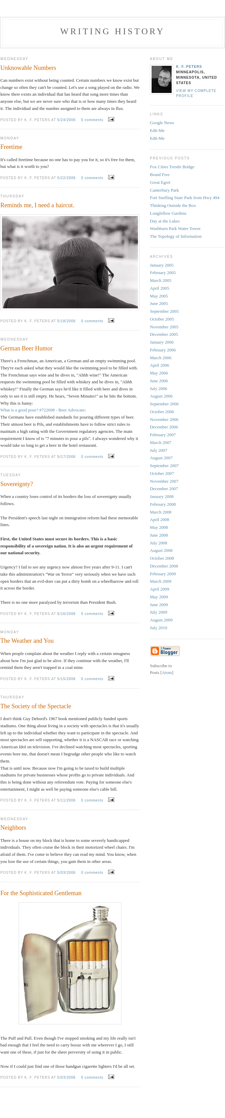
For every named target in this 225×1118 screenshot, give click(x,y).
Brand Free (160, 174)
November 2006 (164, 419)
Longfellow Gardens (168, 213)
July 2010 (158, 627)
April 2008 (159, 519)
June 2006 (159, 380)
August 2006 (161, 396)
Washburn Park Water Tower (175, 228)
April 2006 (159, 365)
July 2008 (158, 542)
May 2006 (159, 372)
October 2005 (162, 319)
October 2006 (162, 411)
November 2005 (164, 326)
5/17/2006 (67, 457)
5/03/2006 (67, 872)
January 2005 (162, 265)
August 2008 (161, 550)
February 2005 (163, 272)
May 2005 (159, 295)
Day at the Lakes (165, 221)
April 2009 (159, 589)
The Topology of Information (176, 236)
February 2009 (163, 573)
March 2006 (160, 357)
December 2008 (164, 565)
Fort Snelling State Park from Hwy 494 (184, 197)
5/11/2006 (67, 800)
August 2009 (161, 619)
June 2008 (159, 535)
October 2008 (162, 558)
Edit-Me (157, 130)
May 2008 (159, 527)
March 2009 (160, 581)
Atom (167, 672)
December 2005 (164, 334)
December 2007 (164, 488)
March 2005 (160, 280)
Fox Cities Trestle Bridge (172, 166)
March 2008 (160, 512)
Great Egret (160, 182)
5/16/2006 (67, 614)
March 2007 (160, 442)
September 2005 (164, 311)
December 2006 (164, 426)
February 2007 (163, 434)
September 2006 (164, 403)
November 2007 (164, 481)
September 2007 (164, 465)
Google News (162, 122)
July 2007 (158, 450)
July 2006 (158, 388)
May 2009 (159, 596)
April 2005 (159, 288)
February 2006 (163, 349)
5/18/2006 (67, 321)
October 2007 (162, 473)
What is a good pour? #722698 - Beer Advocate (42, 409)
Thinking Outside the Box (173, 205)
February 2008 (163, 504)
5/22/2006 (67, 178)
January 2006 (162, 342)
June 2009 (159, 604)
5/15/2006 (67, 679)
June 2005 (159, 303)
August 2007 (161, 457)
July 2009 (158, 612)
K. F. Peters (189, 67)
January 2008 (162, 496)
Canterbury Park (164, 190)
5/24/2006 (67, 120)
